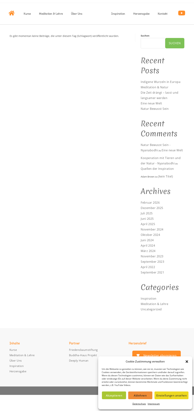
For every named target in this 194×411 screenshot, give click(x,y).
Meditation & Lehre (51, 13)
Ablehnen (140, 395)
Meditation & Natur (156, 92)
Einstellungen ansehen (171, 395)
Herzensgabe (141, 13)
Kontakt (162, 13)
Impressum (154, 403)
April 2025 (149, 240)
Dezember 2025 (153, 224)
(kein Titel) (166, 192)
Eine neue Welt (152, 109)
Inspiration (118, 13)
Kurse (27, 13)
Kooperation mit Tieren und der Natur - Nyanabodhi (159, 174)
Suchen (145, 35)
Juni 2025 (148, 235)
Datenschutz (139, 403)
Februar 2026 (151, 219)
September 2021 (153, 288)
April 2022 (149, 283)
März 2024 (149, 267)
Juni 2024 (148, 256)
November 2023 (153, 272)
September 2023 (153, 278)
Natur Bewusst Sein (156, 114)
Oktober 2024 (151, 251)
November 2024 (153, 245)
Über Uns (76, 13)
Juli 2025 (147, 229)
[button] (187, 361)
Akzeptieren (114, 395)
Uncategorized (152, 325)
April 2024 (149, 261)
